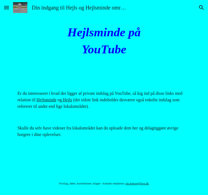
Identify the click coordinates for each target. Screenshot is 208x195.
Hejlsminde (47, 100)
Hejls (67, 100)
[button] (6, 7)
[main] (104, 41)
